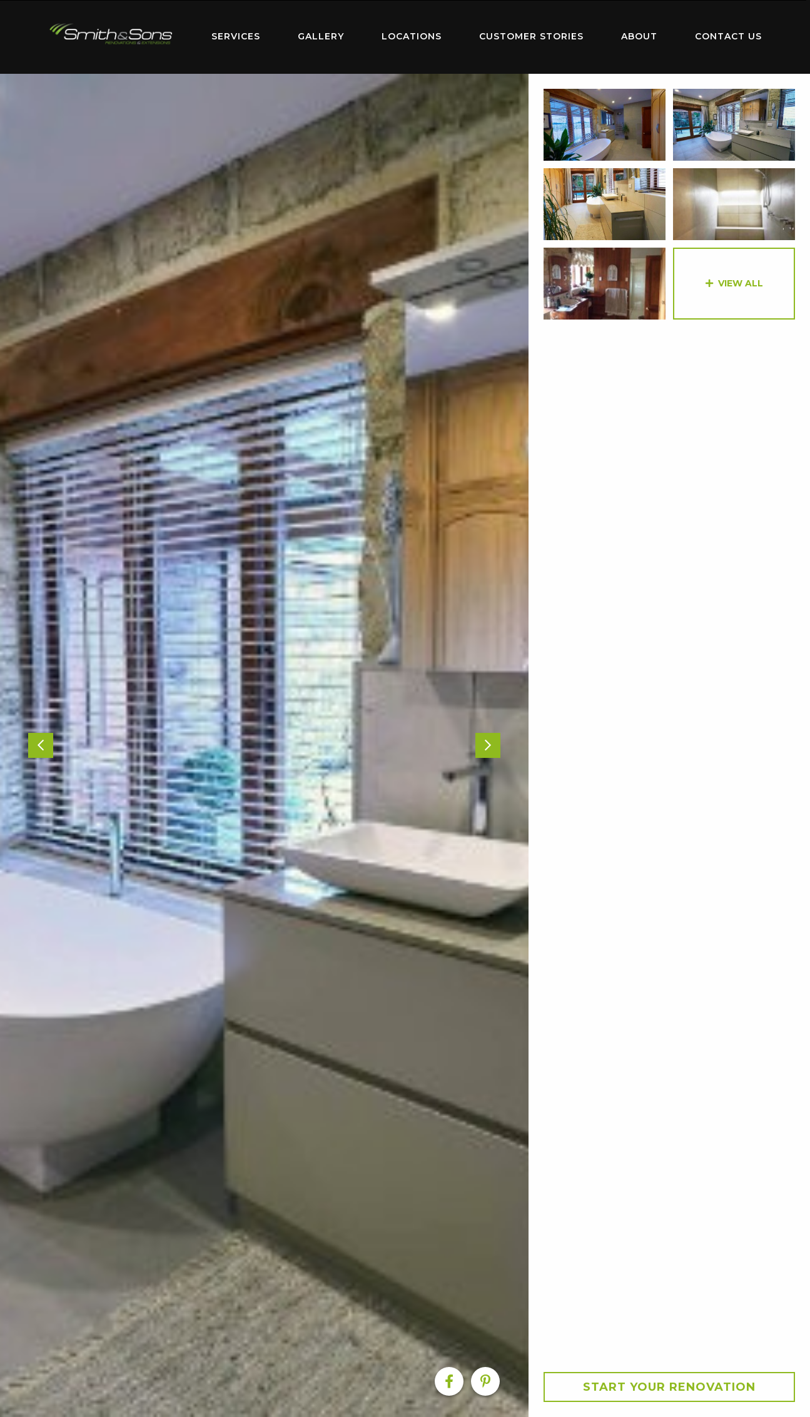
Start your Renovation (669, 1387)
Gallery (321, 36)
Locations (412, 36)
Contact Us (728, 36)
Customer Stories (531, 36)
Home (111, 34)
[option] (264, 745)
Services (235, 36)
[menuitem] (111, 37)
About (639, 36)
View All (740, 283)
